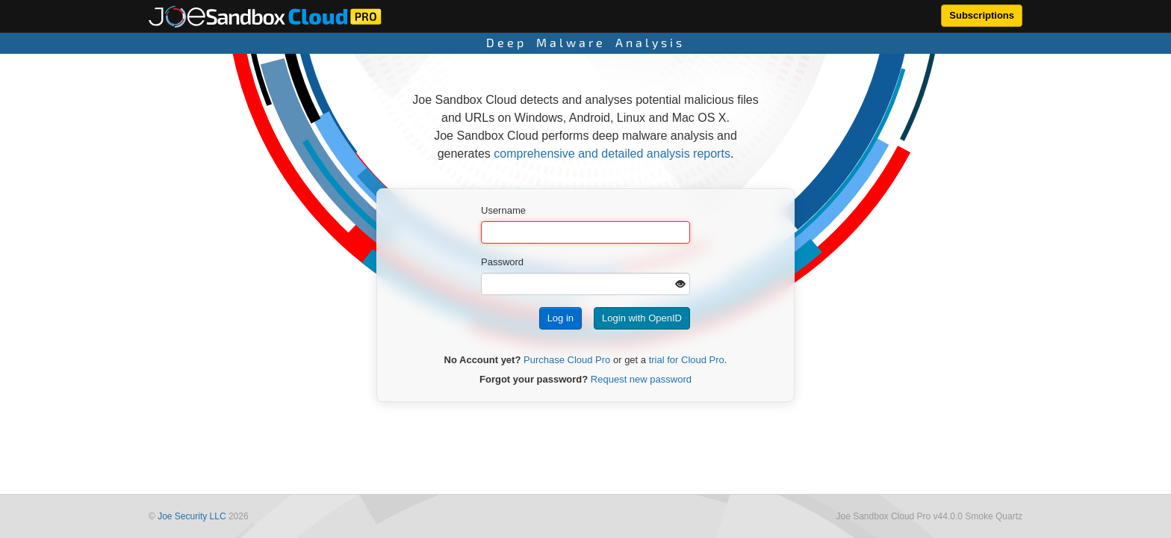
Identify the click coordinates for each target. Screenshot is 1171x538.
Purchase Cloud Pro (567, 359)
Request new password (641, 379)
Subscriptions (981, 15)
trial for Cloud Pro (686, 359)
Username (503, 210)
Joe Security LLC (192, 516)
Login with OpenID (642, 318)
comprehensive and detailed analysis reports (612, 153)
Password (502, 262)
